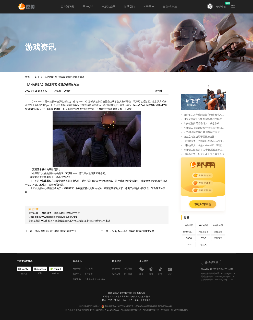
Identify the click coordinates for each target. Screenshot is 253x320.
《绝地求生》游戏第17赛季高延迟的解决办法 (205, 141)
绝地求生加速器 (189, 232)
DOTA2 (189, 244)
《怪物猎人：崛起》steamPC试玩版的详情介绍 (205, 145)
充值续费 (77, 268)
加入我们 (128, 268)
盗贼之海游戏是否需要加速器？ (200, 136)
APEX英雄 (203, 225)
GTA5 (203, 238)
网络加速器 (203, 232)
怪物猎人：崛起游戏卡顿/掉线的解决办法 (205, 127)
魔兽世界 (189, 225)
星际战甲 (218, 238)
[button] (233, 6)
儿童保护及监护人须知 (95, 279)
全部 (36, 77)
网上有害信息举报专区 (131, 310)
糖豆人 (203, 244)
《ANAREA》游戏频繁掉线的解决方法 (64, 77)
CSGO (189, 238)
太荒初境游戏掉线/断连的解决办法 (202, 132)
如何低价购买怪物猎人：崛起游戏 (201, 123)
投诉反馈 (116, 274)
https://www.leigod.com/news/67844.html (55, 216)
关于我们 (128, 274)
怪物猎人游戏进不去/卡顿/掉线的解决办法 (205, 149)
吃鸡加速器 (218, 225)
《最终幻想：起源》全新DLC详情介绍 (204, 154)
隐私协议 (77, 279)
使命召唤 (218, 232)
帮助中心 (221, 6)
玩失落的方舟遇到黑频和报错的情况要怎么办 (205, 114)
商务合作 (116, 268)
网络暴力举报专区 (151, 310)
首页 (27, 77)
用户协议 (89, 274)
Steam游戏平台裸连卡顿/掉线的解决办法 (205, 119)
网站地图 (89, 268)
